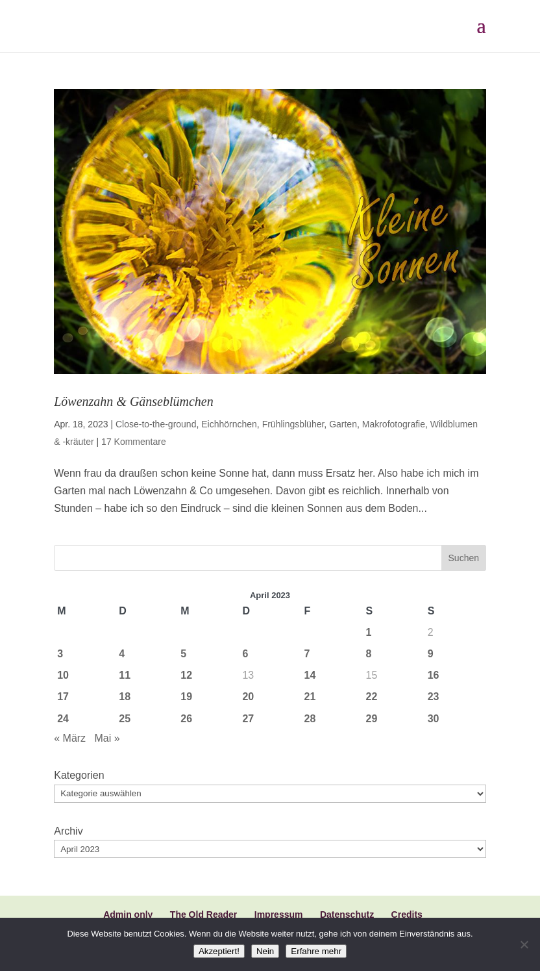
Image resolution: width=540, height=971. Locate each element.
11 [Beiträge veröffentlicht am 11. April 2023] (124, 675)
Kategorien (79, 775)
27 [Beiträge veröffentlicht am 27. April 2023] (248, 718)
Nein (265, 951)
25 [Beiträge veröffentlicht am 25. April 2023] (124, 718)
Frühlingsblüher (293, 424)
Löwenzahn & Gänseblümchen (134, 401)
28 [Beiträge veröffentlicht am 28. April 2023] (310, 718)
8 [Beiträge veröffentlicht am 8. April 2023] (369, 653)
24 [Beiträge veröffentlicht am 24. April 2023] (63, 718)
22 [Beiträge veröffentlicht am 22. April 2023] (372, 696)
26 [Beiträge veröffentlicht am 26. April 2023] (186, 718)
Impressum (278, 914)
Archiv (68, 831)
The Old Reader (203, 914)
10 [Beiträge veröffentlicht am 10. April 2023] (63, 675)
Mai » (106, 738)
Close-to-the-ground (156, 424)
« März (70, 738)
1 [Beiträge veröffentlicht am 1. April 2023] (369, 632)
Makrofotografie (393, 424)
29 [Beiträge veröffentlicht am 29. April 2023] (372, 718)
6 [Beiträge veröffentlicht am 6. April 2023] (245, 653)
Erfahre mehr (316, 951)
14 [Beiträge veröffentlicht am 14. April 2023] (310, 675)
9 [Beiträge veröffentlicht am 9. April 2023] (431, 653)
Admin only (128, 914)
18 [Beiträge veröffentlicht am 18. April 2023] (124, 696)
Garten (343, 424)
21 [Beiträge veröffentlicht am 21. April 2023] (310, 696)
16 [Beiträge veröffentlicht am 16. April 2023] (433, 675)
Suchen (463, 558)
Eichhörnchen (229, 424)
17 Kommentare (133, 441)
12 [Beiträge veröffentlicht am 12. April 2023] (186, 675)
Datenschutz (347, 914)
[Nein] (523, 944)
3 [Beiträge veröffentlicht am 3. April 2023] (60, 653)
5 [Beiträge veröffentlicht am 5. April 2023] (183, 653)
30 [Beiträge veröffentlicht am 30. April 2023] (433, 718)
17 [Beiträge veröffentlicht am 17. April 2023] (63, 696)
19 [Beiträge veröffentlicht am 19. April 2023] (186, 696)
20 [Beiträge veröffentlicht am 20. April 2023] (248, 696)
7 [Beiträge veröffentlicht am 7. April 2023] (307, 653)
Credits (407, 914)
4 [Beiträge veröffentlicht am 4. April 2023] (122, 653)
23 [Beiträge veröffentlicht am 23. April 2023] (433, 696)
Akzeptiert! (219, 951)
